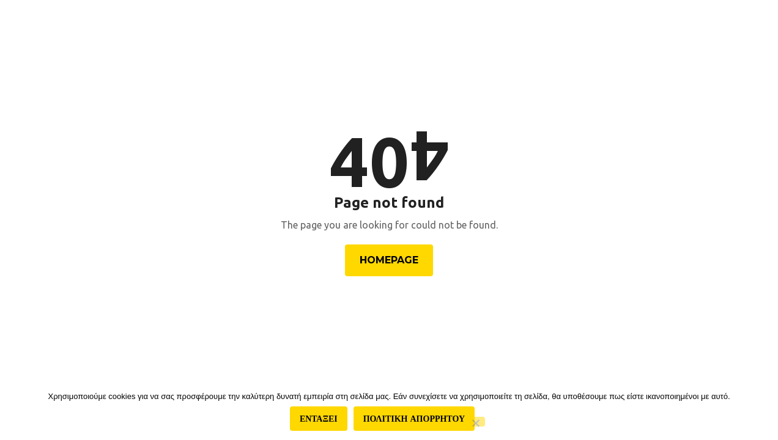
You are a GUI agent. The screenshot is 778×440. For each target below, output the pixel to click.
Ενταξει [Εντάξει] (319, 418)
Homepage (389, 260)
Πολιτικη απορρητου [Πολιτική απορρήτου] (414, 418)
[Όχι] (475, 422)
